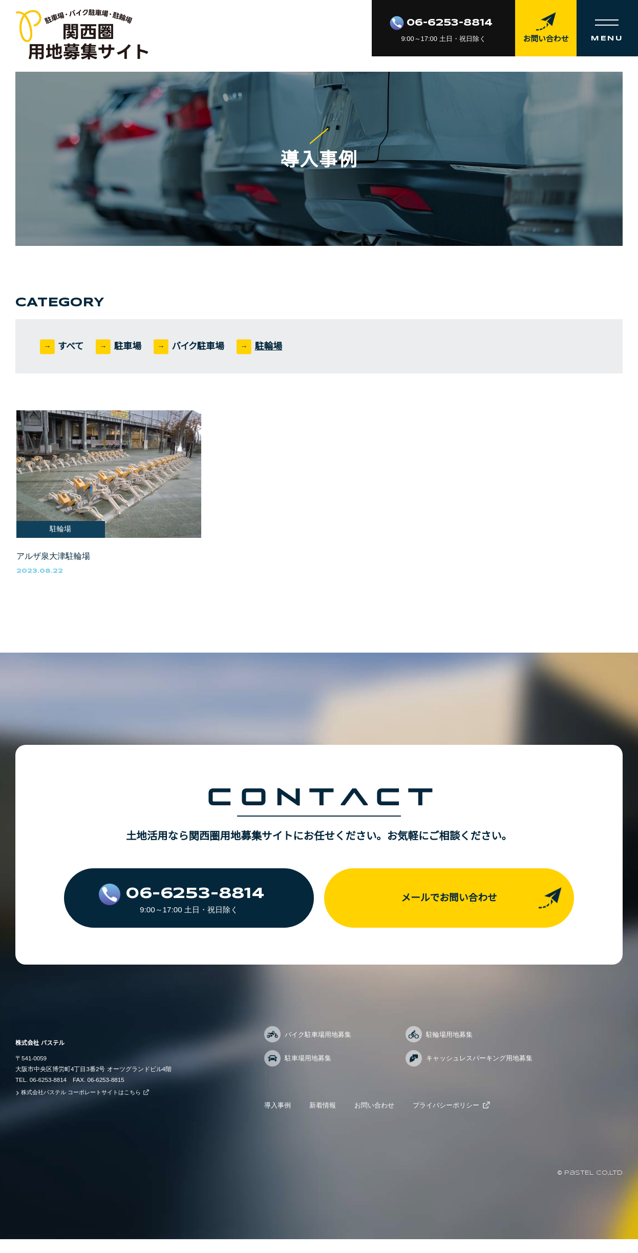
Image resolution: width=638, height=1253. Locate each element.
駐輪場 (275, 346)
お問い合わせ (379, 1119)
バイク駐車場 (202, 346)
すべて (72, 346)
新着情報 (325, 1119)
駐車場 (130, 346)
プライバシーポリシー (456, 1119)
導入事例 (278, 1119)
